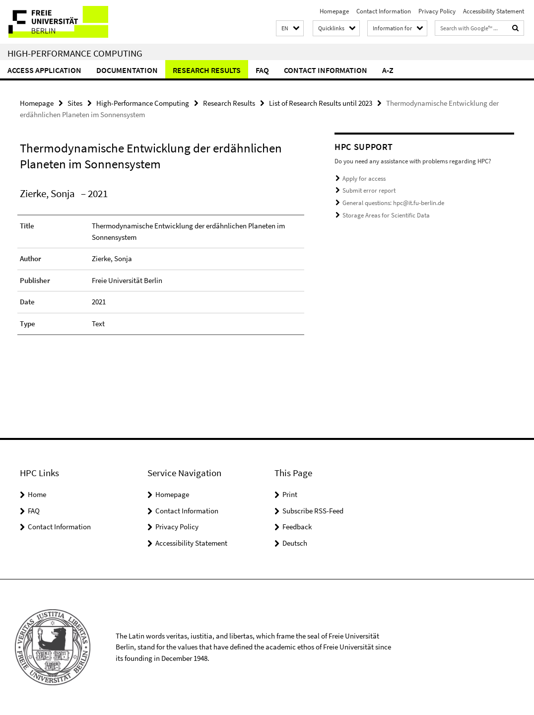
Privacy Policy (437, 11)
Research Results (207, 70)
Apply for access (364, 178)
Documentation (127, 70)
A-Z (388, 70)
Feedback (297, 526)
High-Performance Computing (74, 53)
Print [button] (289, 494)
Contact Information (383, 11)
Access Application (44, 70)
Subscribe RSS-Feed (312, 510)
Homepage (334, 11)
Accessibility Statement (493, 11)
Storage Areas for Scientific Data (386, 215)
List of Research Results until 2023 (320, 103)
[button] (290, 28)
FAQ (262, 70)
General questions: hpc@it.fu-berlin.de (393, 203)
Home (37, 494)
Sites (74, 103)
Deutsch (294, 543)
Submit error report (369, 190)
